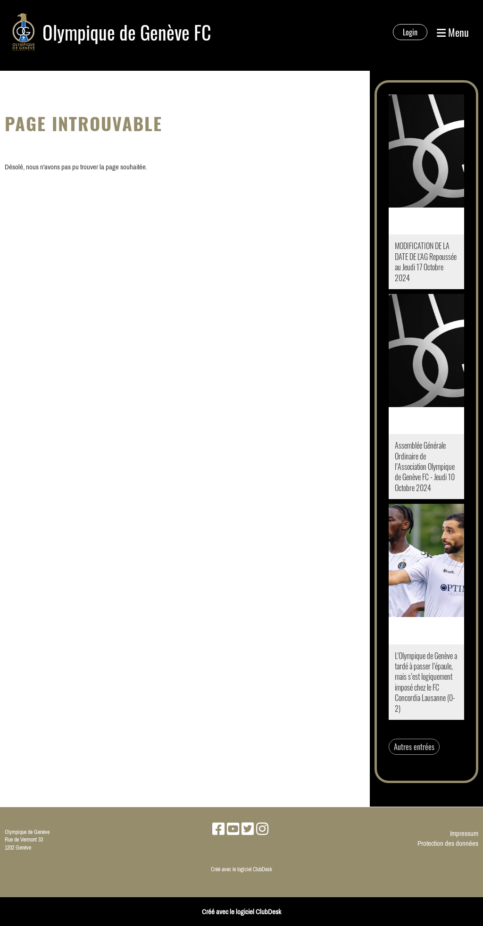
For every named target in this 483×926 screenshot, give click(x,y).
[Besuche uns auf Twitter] (248, 828)
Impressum (464, 833)
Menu (453, 32)
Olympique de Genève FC (126, 32)
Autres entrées (414, 746)
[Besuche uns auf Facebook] (218, 828)
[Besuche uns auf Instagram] (262, 828)
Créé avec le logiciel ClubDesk (241, 869)
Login (410, 32)
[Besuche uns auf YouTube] (233, 828)
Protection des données (447, 843)
